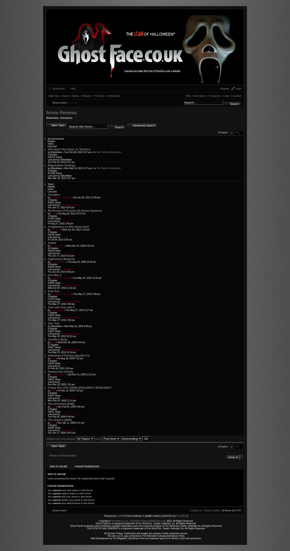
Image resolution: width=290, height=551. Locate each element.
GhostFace (114, 96)
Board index (60, 102)
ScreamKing (67, 221)
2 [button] (236, 132)
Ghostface (66, 118)
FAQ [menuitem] (72, 88)
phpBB (120, 516)
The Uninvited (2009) (61, 403)
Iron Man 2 (54, 275)
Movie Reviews (61, 112)
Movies (87, 96)
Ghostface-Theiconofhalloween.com (148, 521)
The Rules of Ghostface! (109, 168)
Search (234, 104)
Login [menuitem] (238, 88)
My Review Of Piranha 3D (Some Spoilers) (75, 210)
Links (227, 96)
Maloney (55, 229)
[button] (241, 132)
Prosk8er (181, 516)
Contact (237, 96)
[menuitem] (212, 510)
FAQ (188, 96)
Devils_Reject (58, 262)
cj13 (53, 213)
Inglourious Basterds (61, 259)
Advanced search (144, 125)
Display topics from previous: (70, 439)
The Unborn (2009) (60, 420)
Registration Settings (61, 165)
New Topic (58, 125)
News (66, 96)
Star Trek (53, 323)
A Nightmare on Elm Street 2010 (68, 226)
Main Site (54, 96)
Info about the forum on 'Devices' (69, 149)
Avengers (54, 194)
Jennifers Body (58, 339)
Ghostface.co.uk (119, 521)
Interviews (200, 96)
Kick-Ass (53, 291)
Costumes (214, 96)
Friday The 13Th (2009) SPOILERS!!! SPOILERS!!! (80, 387)
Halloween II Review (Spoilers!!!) (69, 355)
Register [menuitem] (225, 88)
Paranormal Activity (60, 371)
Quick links (59, 88)
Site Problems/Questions (108, 152)
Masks (75, 96)
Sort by (107, 439)
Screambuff (57, 310)
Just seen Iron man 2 (61, 307)
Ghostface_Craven (61, 197)
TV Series (99, 96)
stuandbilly (67, 269)
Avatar (52, 243)
